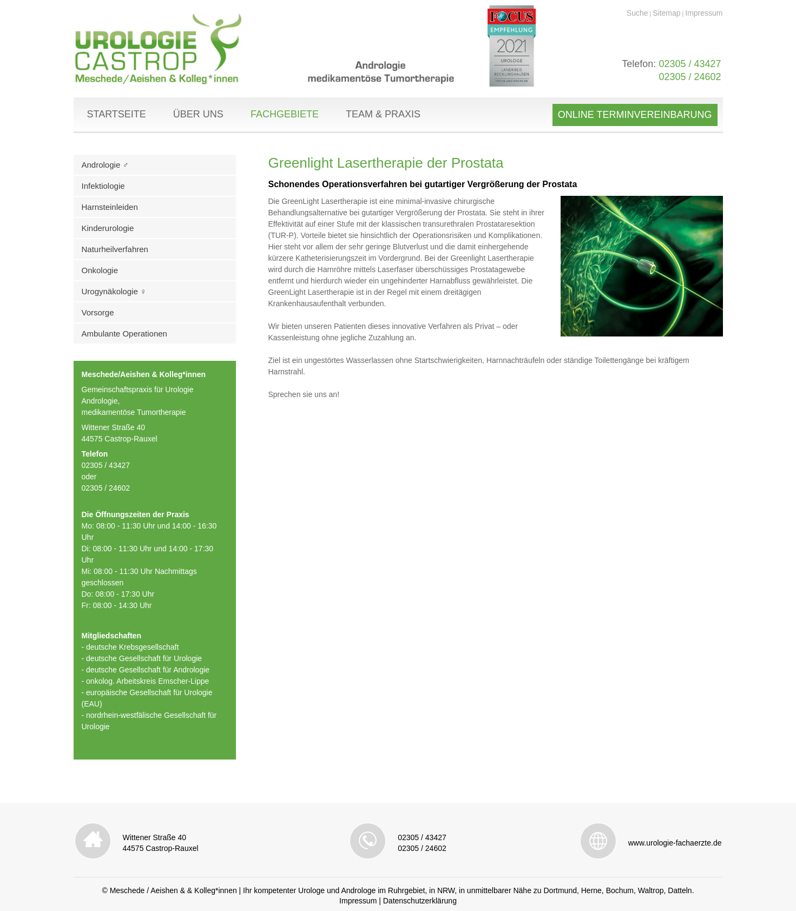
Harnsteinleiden (110, 207)
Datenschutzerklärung (420, 900)
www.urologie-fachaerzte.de (675, 843)
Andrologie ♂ (105, 164)
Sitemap (666, 13)
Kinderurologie (108, 228)
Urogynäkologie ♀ (114, 291)
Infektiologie (103, 185)
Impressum (703, 13)
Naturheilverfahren (115, 249)
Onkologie (100, 270)
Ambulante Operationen (124, 333)
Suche (637, 13)
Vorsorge (98, 312)
